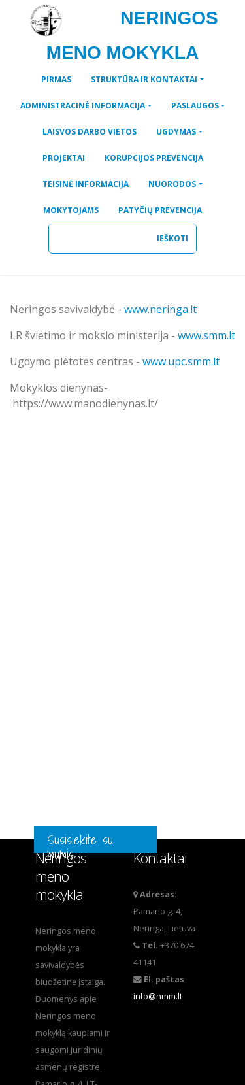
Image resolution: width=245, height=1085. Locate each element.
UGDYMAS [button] (176, 131)
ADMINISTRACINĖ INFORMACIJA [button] (82, 105)
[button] (56, 80)
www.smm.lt (206, 335)
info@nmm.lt (157, 996)
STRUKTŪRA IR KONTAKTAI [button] (144, 79)
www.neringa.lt (160, 309)
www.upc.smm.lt (181, 361)
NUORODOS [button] (172, 184)
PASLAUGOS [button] (195, 105)
